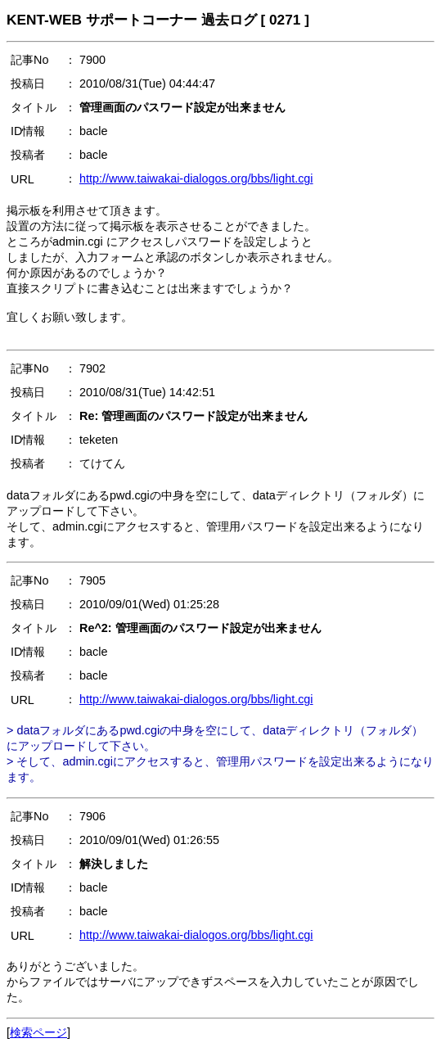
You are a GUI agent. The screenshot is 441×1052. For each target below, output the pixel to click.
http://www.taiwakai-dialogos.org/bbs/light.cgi (196, 178)
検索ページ (38, 1032)
